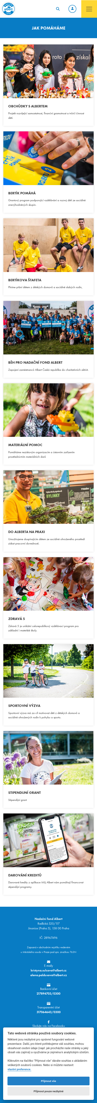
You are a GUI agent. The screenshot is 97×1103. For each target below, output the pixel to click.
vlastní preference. (19, 1069)
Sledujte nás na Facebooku (48, 1024)
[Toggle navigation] (89, 9)
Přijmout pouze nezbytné (49, 1091)
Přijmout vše (48, 1081)
